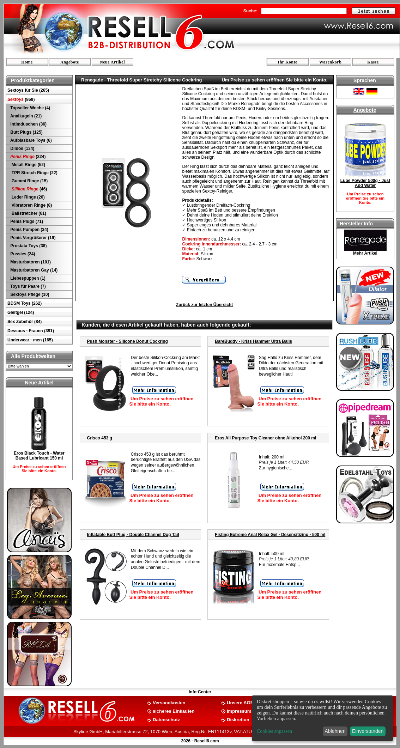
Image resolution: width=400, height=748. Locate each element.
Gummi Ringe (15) (28, 180)
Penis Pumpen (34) (28, 229)
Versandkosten (169, 702)
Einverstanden (368, 731)
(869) (21, 99)
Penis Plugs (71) (26, 221)
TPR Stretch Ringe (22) (33, 172)
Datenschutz (166, 719)
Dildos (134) (21, 148)
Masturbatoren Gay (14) (33, 270)
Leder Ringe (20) (27, 197)
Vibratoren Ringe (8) (30, 205)
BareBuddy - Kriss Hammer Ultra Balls (253, 341)
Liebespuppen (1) (27, 278)
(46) (28, 189)
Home (27, 62)
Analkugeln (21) (25, 116)
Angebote (69, 62)
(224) (27, 156)
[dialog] (322, 718)
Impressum (239, 710)
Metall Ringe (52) (27, 164)
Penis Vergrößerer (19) (32, 237)
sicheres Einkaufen (174, 710)
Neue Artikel (112, 62)
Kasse (373, 62)
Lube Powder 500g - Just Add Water (365, 183)
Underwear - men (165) (30, 339)
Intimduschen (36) (28, 124)
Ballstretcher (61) (27, 213)
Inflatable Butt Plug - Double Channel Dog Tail (133, 534)
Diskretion (238, 719)
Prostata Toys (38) (28, 245)
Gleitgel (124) (20, 312)
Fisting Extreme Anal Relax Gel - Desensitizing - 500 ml (270, 534)
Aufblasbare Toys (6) (30, 140)
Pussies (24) (22, 253)
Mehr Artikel (365, 253)
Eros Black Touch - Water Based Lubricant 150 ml (39, 456)
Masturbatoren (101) (30, 262)
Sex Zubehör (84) (24, 321)
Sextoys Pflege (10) (29, 294)
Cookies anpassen (274, 731)
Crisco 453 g (99, 438)
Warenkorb (330, 62)
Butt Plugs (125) (26, 132)
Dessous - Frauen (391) (30, 330)
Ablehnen (335, 731)
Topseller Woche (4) (29, 107)
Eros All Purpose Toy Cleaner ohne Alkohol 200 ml (265, 438)
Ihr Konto (288, 62)
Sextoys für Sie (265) (28, 90)
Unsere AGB (240, 702)
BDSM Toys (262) (24, 303)
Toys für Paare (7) (27, 286)
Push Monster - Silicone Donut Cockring (127, 341)
